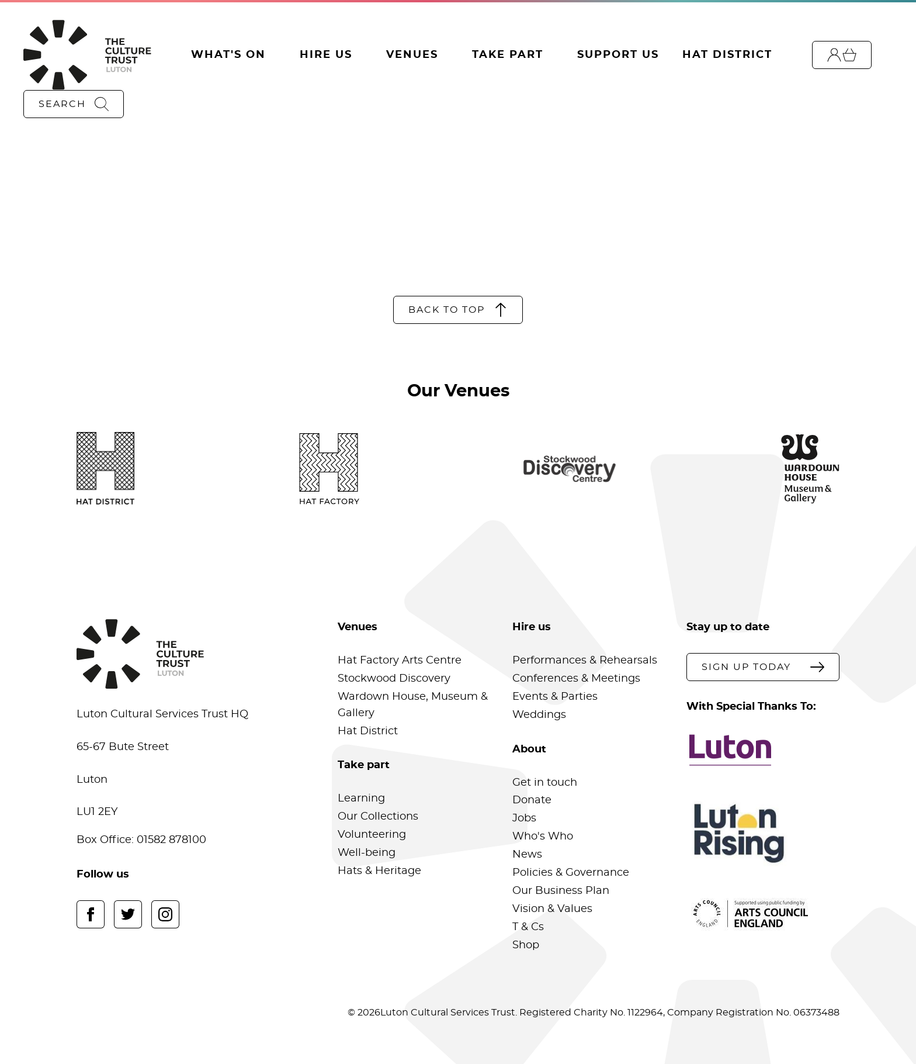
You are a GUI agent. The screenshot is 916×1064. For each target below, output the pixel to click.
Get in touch (544, 783)
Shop (525, 945)
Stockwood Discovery (394, 678)
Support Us (618, 55)
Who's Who (542, 836)
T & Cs (528, 927)
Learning (361, 798)
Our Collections (378, 816)
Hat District (727, 55)
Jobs (524, 818)
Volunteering (372, 835)
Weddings (539, 715)
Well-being (366, 853)
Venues (412, 55)
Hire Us (326, 55)
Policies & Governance (570, 873)
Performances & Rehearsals (584, 660)
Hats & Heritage (379, 871)
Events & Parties (555, 697)
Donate (531, 800)
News (527, 854)
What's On (228, 55)
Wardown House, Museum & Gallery (413, 705)
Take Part (507, 55)
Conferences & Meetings (576, 678)
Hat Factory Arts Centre (400, 660)
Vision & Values (552, 909)
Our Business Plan (560, 891)
